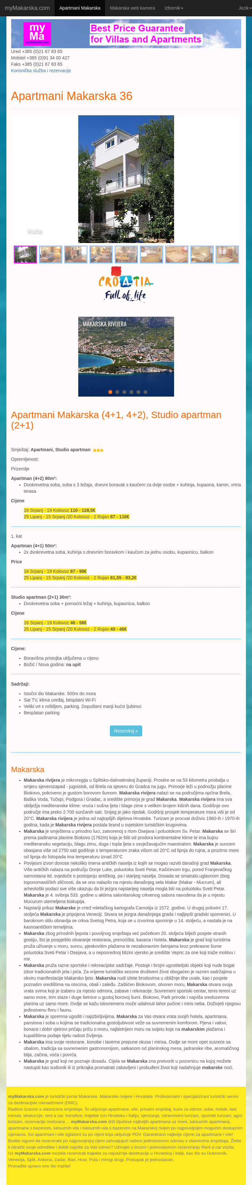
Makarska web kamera (132, 8)
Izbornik (173, 8)
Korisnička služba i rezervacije (41, 70)
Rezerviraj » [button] (126, 730)
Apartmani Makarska (79, 8)
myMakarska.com (27, 8)
